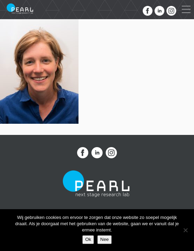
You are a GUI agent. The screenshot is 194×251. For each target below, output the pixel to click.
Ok (88, 239)
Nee (104, 239)
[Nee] (185, 230)
